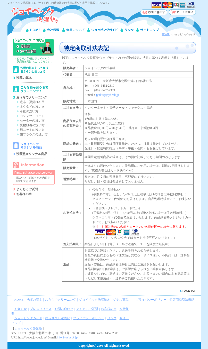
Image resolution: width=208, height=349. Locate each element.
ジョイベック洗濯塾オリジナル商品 (104, 299)
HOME (165, 34)
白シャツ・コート (32, 116)
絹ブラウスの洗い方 (34, 134)
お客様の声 (24, 194)
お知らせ (20, 309)
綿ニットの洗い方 (32, 130)
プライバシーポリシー (88, 318)
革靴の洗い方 (29, 111)
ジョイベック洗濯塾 (28, 328)
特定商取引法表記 (57, 318)
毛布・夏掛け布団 (32, 102)
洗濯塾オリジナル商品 (31, 154)
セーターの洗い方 (32, 120)
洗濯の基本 (24, 78)
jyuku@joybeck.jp (107, 95)
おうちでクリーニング (31, 97)
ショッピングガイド (28, 318)
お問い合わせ (64, 309)
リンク (112, 318)
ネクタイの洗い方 (32, 106)
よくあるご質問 (27, 189)
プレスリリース (41, 309)
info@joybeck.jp (67, 337)
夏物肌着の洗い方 (32, 125)
